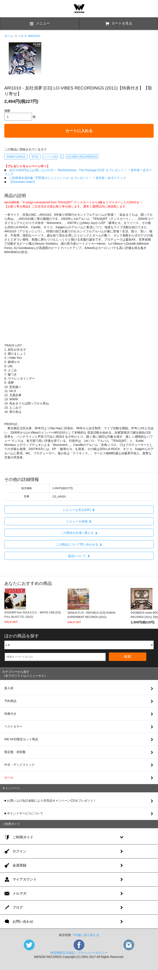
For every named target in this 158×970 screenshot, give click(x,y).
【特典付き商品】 (15, 156)
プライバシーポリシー (92, 952)
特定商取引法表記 (62, 952)
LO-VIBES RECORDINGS (82, 156)
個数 (7, 110)
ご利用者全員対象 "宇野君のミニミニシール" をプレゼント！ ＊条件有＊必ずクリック (67, 178)
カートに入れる (79, 131)
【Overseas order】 (22, 181)
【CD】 (35, 156)
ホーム (8, 36)
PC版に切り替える (86, 935)
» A (21, 36)
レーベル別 (50, 156)
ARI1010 (34, 36)
